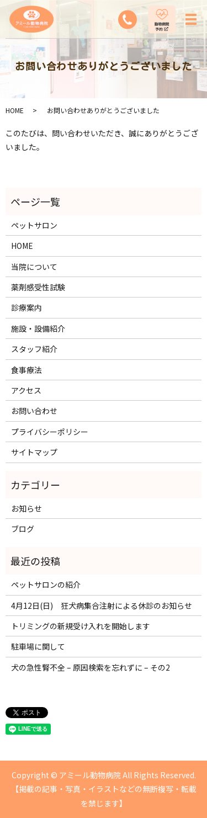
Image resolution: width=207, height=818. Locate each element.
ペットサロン (34, 225)
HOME (15, 110)
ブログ (22, 528)
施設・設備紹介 (38, 328)
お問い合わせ (34, 410)
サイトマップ (34, 452)
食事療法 (26, 369)
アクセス (26, 390)
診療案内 (26, 307)
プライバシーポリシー (49, 431)
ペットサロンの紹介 (46, 584)
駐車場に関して (38, 646)
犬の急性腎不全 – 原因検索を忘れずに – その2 (90, 667)
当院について (34, 266)
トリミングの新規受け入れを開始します (80, 625)
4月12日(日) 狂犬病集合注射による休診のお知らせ (101, 605)
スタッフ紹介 (34, 348)
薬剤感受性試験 (38, 287)
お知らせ (26, 508)
